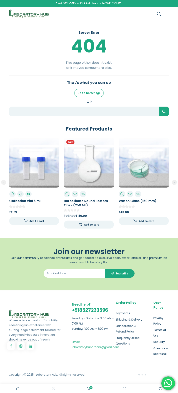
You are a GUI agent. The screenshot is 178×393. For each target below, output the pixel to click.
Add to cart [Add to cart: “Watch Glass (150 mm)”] (146, 221)
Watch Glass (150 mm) (137, 201)
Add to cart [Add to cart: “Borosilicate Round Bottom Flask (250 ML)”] (91, 224)
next (174, 182)
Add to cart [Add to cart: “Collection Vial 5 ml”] (36, 221)
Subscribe (122, 273)
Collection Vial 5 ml (24, 201)
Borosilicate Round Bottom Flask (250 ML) (86, 203)
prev (3, 182)
